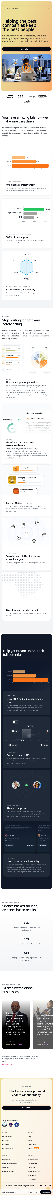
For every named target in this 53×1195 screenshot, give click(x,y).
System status (6, 1167)
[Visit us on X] (45, 1185)
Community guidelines (9, 1163)
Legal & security (33, 1175)
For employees (7, 1137)
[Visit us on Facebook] (41, 1185)
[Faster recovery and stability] (26, 275)
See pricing (33, 1192)
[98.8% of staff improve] (26, 223)
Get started (7, 1064)
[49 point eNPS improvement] (26, 171)
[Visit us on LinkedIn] (50, 1185)
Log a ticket (6, 1160)
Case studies (32, 1144)
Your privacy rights (34, 1171)
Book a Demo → (26, 49)
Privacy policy (32, 1163)
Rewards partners (7, 1171)
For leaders (5, 1140)
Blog (29, 1137)
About (30, 1140)
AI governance (32, 1179)
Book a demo (26, 1108)
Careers (33, 1148)
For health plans (7, 1148)
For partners (6, 1144)
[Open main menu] (48, 8)
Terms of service (33, 1160)
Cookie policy (32, 1167)
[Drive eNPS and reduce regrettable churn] (26, 687)
